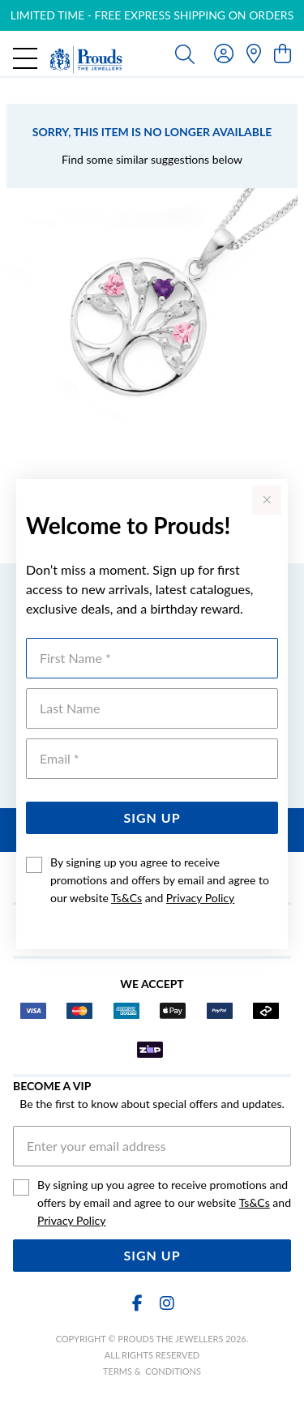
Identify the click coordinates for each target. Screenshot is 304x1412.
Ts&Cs (126, 898)
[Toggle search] (185, 53)
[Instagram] (166, 1303)
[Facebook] (138, 1303)
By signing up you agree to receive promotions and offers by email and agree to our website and (159, 880)
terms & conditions (152, 1371)
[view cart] (282, 53)
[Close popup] (266, 500)
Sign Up (151, 817)
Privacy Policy (200, 898)
